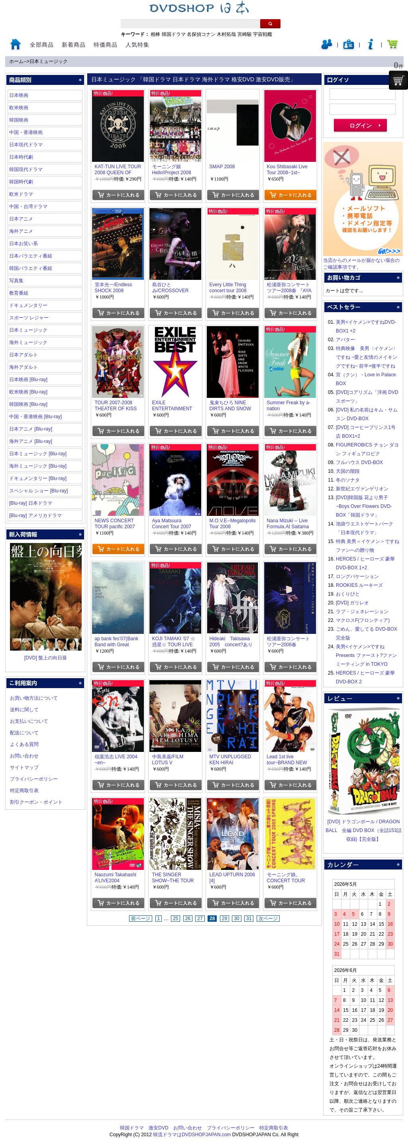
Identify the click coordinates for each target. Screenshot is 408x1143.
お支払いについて (29, 721)
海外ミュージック (28, 342)
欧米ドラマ (21, 194)
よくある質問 (24, 744)
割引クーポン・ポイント (36, 802)
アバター (345, 339)
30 (236, 918)
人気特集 (137, 44)
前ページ (140, 918)
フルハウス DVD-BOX (359, 462)
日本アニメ (21, 219)
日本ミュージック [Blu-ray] (38, 453)
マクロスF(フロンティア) (363, 620)
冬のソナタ (348, 480)
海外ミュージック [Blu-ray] (38, 466)
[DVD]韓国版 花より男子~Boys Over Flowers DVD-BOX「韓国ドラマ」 (364, 506)
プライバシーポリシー (34, 779)
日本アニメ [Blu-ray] (30, 429)
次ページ (268, 918)
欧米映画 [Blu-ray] (28, 392)
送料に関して (24, 709)
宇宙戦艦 (262, 34)
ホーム (16, 61)
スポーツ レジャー (29, 318)
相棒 (155, 34)
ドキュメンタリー (28, 305)
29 (224, 918)
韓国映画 (18, 120)
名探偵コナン (201, 34)
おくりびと (348, 594)
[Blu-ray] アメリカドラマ (35, 515)
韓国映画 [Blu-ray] (28, 404)
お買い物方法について (34, 698)
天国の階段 (348, 471)
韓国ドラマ (174, 34)
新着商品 (74, 44)
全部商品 (42, 44)
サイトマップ (24, 767)
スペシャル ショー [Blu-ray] (38, 491)
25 (175, 918)
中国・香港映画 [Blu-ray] (35, 416)
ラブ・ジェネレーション (362, 611)
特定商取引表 (24, 790)
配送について (24, 733)
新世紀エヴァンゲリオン (362, 489)
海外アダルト (23, 367)
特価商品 (106, 44)
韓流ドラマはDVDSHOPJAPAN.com (192, 1134)
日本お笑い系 (23, 243)
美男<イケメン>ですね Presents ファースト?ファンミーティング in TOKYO (366, 655)
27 (199, 918)
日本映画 (18, 95)
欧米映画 (18, 107)
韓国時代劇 (21, 182)
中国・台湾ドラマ (28, 206)
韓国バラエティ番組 (30, 268)
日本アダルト (23, 355)
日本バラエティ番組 (30, 256)
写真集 (16, 280)
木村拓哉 (226, 34)
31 (248, 918)
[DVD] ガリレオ (352, 603)
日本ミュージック (48, 61)
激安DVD (158, 1128)
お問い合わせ (24, 756)
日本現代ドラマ (26, 145)
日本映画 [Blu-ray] (28, 379)
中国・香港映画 (26, 132)
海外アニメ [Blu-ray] (30, 441)
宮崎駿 (244, 34)
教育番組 (18, 293)
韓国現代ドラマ (26, 169)
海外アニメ (21, 231)
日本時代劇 (21, 157)
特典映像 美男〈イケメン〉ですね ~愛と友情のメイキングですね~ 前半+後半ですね (367, 357)
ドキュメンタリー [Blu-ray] (38, 478)
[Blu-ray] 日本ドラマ (30, 503)
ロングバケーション (357, 576)
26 (187, 918)
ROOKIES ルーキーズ (359, 585)
